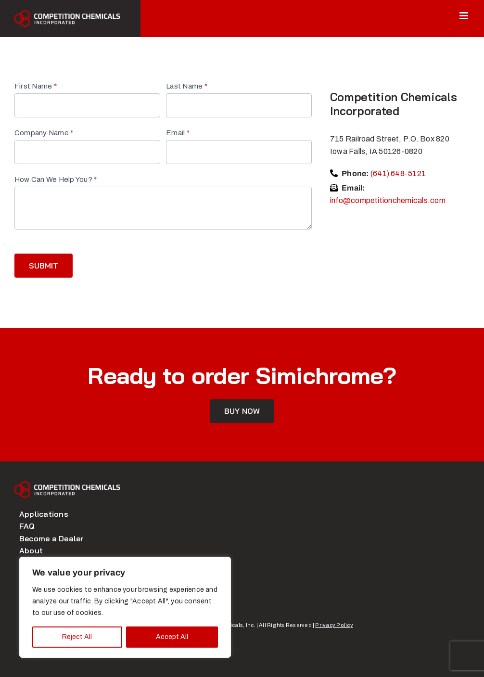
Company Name (43, 133)
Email (178, 133)
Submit (43, 265)
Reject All (77, 636)
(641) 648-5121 (398, 173)
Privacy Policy (334, 625)
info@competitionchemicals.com (388, 200)
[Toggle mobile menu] (464, 16)
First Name (35, 86)
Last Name (186, 86)
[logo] (67, 484)
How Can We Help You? (55, 179)
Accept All (172, 636)
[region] (125, 607)
